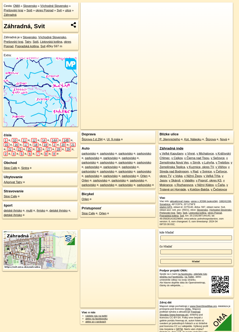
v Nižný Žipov (193, 176)
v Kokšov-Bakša (198, 189)
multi (29, 210)
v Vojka (178, 176)
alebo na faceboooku (96, 318)
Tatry (28, 41)
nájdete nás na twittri (96, 315)
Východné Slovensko (54, 5)
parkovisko (89, 153)
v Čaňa (220, 185)
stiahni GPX (166, 207)
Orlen (144, 176)
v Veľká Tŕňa (212, 176)
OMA (16, 5)
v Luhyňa (208, 162)
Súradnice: (165, 204)
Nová (223, 139)
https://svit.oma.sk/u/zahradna (216, 126)
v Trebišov (222, 162)
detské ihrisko (13, 210)
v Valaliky (188, 180)
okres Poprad (44, 10)
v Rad (194, 171)
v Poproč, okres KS (208, 180)
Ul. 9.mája (113, 139)
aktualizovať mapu (180, 201)
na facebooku (185, 274)
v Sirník (195, 162)
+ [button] (87, 9)
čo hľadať (166, 246)
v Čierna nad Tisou (196, 158)
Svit (59, 10)
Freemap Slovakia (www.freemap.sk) (180, 313)
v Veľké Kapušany (171, 153)
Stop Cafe (10, 168)
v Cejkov (177, 158)
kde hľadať (167, 232)
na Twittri (189, 276)
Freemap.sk (189, 126)
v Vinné (190, 153)
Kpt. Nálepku (192, 139)
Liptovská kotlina (51, 41)
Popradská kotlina (27, 46)
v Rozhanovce (183, 185)
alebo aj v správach (95, 321)
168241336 (225, 201)
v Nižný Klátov (204, 185)
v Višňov (220, 167)
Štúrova (211, 139)
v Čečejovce (219, 189)
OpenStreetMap (170, 126)
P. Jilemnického (170, 139)
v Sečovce (218, 158)
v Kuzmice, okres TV (200, 167)
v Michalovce (205, 153)
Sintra (25, 168)
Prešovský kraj (13, 10)
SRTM (179, 329)
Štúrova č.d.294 (92, 139)
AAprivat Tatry (13, 182)
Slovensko (30, 5)
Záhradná (10, 14)
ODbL (188, 309)
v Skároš (174, 180)
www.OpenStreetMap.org (203, 306)
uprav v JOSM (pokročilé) (204, 201)
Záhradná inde (172, 148)
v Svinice (206, 171)
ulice (68, 10)
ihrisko (41, 210)
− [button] (87, 14)
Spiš (29, 10)
